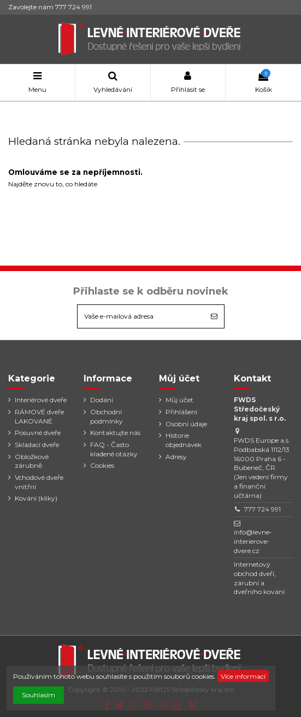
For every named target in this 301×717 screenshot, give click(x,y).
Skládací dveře (37, 444)
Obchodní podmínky (106, 416)
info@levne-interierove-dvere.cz (253, 541)
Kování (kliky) (36, 498)
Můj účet (179, 400)
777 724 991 (262, 509)
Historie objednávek (184, 440)
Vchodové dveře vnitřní (39, 482)
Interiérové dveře (41, 400)
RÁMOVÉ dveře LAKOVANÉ (39, 416)
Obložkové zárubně (32, 461)
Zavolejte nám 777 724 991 (50, 7)
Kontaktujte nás (115, 432)
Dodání (101, 400)
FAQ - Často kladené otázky (114, 449)
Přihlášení (181, 412)
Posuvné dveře (38, 432)
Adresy (176, 456)
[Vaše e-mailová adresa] (141, 316)
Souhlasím (38, 695)
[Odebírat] (214, 316)
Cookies (102, 465)
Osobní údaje (186, 424)
